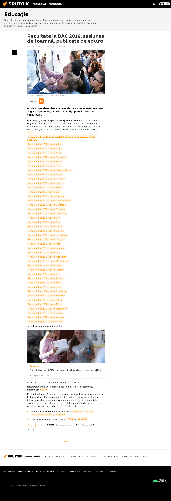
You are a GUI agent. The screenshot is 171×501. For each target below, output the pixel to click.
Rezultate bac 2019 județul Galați (45, 226)
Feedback (113, 471)
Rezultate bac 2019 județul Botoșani (46, 178)
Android (82, 418)
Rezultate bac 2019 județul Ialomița (46, 248)
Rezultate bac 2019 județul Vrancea (46, 317)
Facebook (79, 411)
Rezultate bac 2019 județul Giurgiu (46, 230)
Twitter (89, 411)
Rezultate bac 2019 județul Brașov (45, 183)
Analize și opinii (110, 456)
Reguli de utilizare (25, 471)
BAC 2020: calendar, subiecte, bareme (60, 425)
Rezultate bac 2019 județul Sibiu (44, 282)
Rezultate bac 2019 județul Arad (44, 152)
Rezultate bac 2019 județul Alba (44, 144)
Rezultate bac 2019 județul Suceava (46, 295)
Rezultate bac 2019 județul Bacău (45, 161)
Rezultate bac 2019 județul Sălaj (44, 287)
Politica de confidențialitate (68, 471)
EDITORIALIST (126, 456)
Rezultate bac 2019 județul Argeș (45, 148)
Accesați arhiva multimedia (58, 96)
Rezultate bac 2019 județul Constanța (47, 204)
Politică (49, 456)
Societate (40, 425)
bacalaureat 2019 (88, 425)
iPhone (70, 418)
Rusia (81, 456)
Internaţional (93, 456)
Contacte (40, 471)
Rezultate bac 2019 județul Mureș (45, 265)
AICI (30, 132)
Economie (71, 456)
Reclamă (50, 471)
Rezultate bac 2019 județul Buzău (45, 187)
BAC (77, 425)
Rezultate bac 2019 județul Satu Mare (47, 291)
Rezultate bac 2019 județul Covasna (46, 209)
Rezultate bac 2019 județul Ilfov (44, 243)
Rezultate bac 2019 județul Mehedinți (47, 256)
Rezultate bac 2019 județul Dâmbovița (47, 213)
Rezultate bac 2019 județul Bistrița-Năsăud (50, 170)
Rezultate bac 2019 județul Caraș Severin (49, 200)
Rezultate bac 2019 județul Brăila (45, 174)
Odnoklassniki (44, 414)
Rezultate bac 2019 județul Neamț (45, 269)
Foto (145, 456)
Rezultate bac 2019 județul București (47, 157)
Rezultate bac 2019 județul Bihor (45, 165)
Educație (34, 366)
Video (137, 456)
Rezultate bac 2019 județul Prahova (46, 278)
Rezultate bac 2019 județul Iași (44, 252)
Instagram (59, 414)
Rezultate (31, 430)
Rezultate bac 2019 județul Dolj (44, 217)
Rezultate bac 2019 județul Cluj (44, 191)
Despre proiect (9, 471)
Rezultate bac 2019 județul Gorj (44, 222)
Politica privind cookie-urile (94, 471)
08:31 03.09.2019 (34, 47)
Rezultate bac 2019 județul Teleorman (47, 308)
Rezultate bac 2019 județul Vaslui (45, 321)
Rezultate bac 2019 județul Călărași (46, 196)
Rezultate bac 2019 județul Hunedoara (47, 235)
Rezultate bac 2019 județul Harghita (46, 239)
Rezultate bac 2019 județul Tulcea (45, 300)
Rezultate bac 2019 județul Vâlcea (45, 312)
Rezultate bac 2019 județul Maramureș (48, 261)
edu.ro (43, 389)
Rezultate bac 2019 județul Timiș (45, 304)
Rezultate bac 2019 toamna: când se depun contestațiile (65, 370)
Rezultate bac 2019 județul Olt (43, 274)
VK (33, 414)
